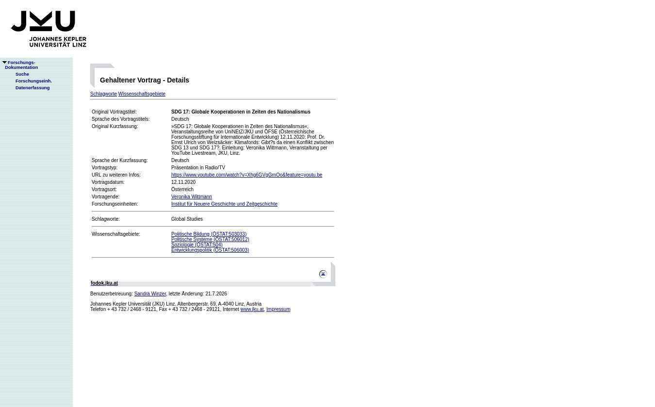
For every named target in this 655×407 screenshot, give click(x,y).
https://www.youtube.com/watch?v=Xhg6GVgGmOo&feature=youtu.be (246, 175)
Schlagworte (103, 94)
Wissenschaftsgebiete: (116, 234)
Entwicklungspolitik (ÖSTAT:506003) (210, 250)
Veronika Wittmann (191, 196)
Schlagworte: (106, 219)
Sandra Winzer (150, 293)
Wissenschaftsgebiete (141, 94)
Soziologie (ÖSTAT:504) (197, 244)
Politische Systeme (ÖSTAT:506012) (210, 239)
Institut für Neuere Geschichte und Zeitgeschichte (224, 204)
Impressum (278, 309)
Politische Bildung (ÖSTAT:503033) (208, 234)
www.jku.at (252, 309)
